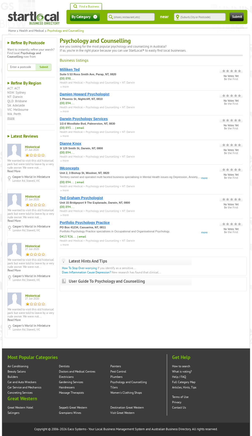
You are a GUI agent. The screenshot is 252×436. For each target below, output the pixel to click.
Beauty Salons (17, 371)
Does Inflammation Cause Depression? (86, 272)
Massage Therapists (71, 392)
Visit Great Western (122, 413)
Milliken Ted (70, 69)
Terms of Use (180, 397)
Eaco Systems (77, 429)
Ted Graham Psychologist (81, 198)
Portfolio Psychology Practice (85, 223)
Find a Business (86, 6)
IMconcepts (69, 168)
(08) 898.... (67, 78)
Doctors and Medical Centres (77, 371)
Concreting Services (20, 392)
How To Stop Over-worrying (79, 268)
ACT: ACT (13, 88)
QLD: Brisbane (17, 101)
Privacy (176, 402)
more (11, 118)
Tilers (114, 387)
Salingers (13, 413)
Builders (13, 377)
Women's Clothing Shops (126, 392)
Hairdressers (67, 387)
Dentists (64, 366)
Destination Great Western (127, 407)
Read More (13, 171)
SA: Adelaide (16, 105)
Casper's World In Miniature (31, 177)
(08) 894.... (67, 103)
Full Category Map (183, 382)
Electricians (66, 377)
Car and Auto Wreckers (22, 382)
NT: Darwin (15, 97)
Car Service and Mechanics (24, 387)
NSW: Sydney (16, 92)
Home (12, 30)
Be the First (231, 79)
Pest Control (118, 371)
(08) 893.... (67, 128)
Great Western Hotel (20, 407)
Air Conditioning (18, 366)
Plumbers (116, 377)
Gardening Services (71, 382)
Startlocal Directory (34, 18)
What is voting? (182, 371)
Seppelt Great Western (73, 407)
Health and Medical (31, 30)
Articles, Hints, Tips (184, 387)
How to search (181, 366)
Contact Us (179, 407)
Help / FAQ (179, 377)
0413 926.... (68, 236)
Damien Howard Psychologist (84, 94)
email (80, 128)
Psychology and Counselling (102, 82)
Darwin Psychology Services (84, 119)
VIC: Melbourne (17, 110)
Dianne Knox (70, 143)
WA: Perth (14, 114)
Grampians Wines (70, 413)
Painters (115, 366)
